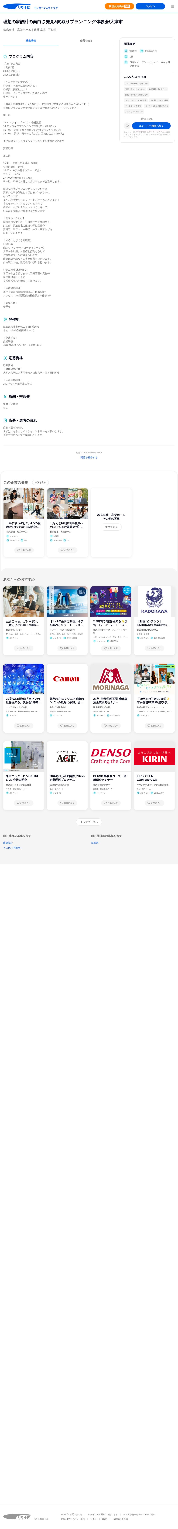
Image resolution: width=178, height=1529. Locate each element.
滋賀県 (94, 842)
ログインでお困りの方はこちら (103, 1514)
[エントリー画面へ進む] (151, 125)
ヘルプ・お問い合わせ (71, 1514)
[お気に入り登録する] (24, 550)
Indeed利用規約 (120, 1519)
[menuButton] (173, 6)
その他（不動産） (13, 847)
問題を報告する (89, 457)
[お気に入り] (127, 125)
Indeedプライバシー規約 (73, 1519)
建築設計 (8, 842)
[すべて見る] (111, 527)
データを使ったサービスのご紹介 (139, 1514)
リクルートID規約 (98, 1519)
